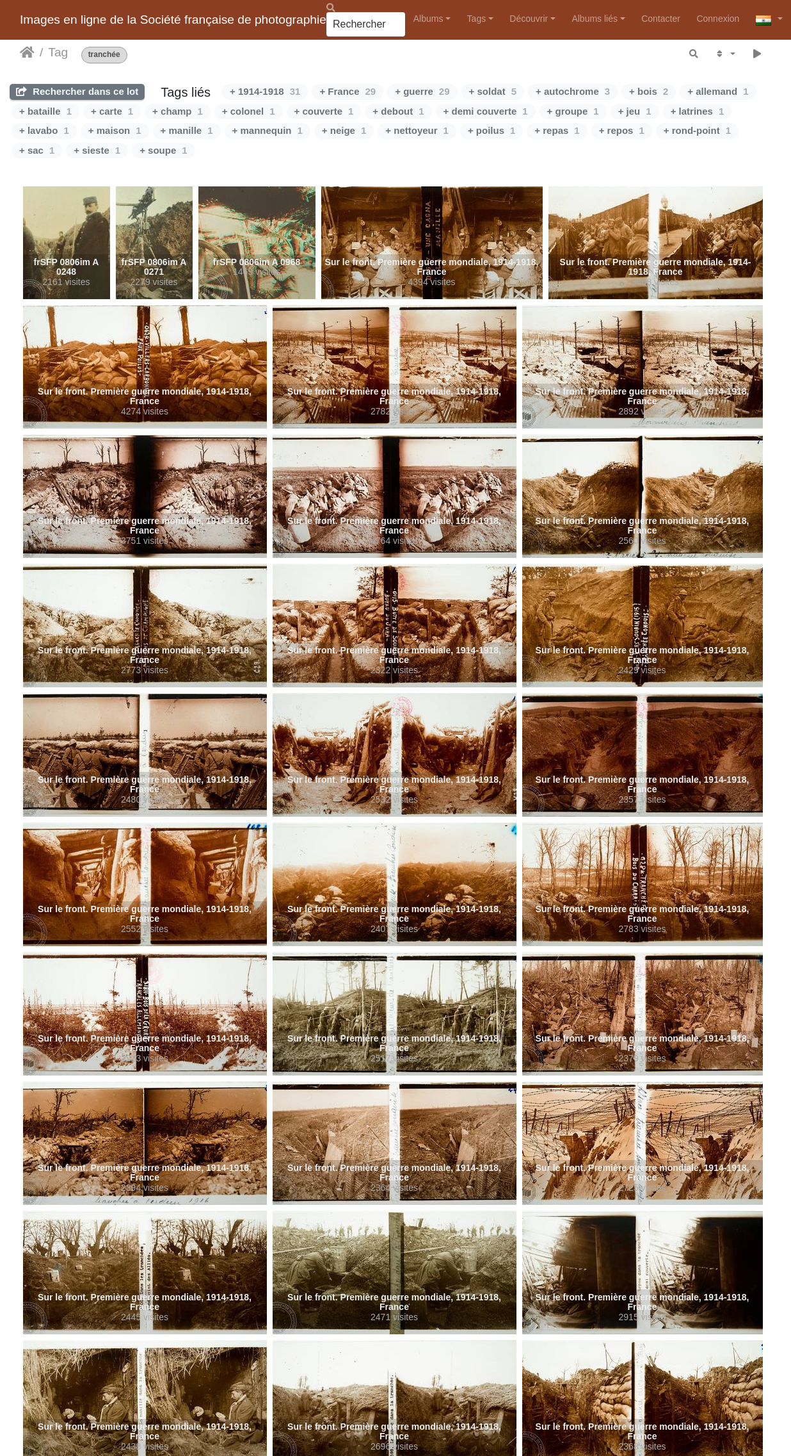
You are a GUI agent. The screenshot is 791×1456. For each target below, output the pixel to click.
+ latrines (697, 111)
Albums (428, 18)
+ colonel (248, 111)
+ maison (114, 130)
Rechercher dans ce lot (77, 91)
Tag (58, 52)
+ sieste (97, 150)
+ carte (112, 111)
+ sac (36, 150)
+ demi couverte (485, 111)
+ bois (648, 91)
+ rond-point (697, 130)
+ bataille (45, 111)
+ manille (187, 130)
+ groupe (573, 111)
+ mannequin (267, 130)
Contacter (660, 18)
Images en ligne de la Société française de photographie (173, 19)
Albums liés (594, 18)
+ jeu (634, 111)
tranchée (104, 55)
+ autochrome (573, 91)
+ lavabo (44, 130)
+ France (347, 91)
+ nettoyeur (417, 130)
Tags (476, 18)
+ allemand (717, 91)
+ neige (344, 130)
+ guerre (422, 91)
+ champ (177, 111)
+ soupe (163, 150)
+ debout (398, 111)
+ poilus (491, 130)
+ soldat (492, 91)
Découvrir (528, 18)
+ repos (621, 130)
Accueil (27, 52)
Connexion (717, 18)
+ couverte (324, 111)
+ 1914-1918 (265, 91)
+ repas (556, 130)
